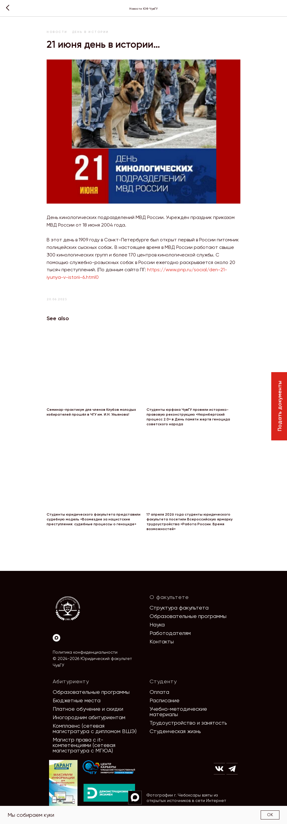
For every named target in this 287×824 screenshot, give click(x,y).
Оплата (159, 692)
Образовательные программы (188, 616)
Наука (157, 624)
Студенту (163, 681)
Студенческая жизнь (175, 731)
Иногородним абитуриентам (89, 717)
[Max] (56, 638)
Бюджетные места (77, 700)
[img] (109, 767)
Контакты (162, 641)
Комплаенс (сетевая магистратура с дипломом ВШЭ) (95, 728)
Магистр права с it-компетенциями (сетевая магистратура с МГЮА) (84, 745)
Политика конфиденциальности (85, 652)
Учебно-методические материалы (178, 711)
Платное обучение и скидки (88, 709)
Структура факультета (179, 607)
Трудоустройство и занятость (188, 722)
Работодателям (170, 633)
